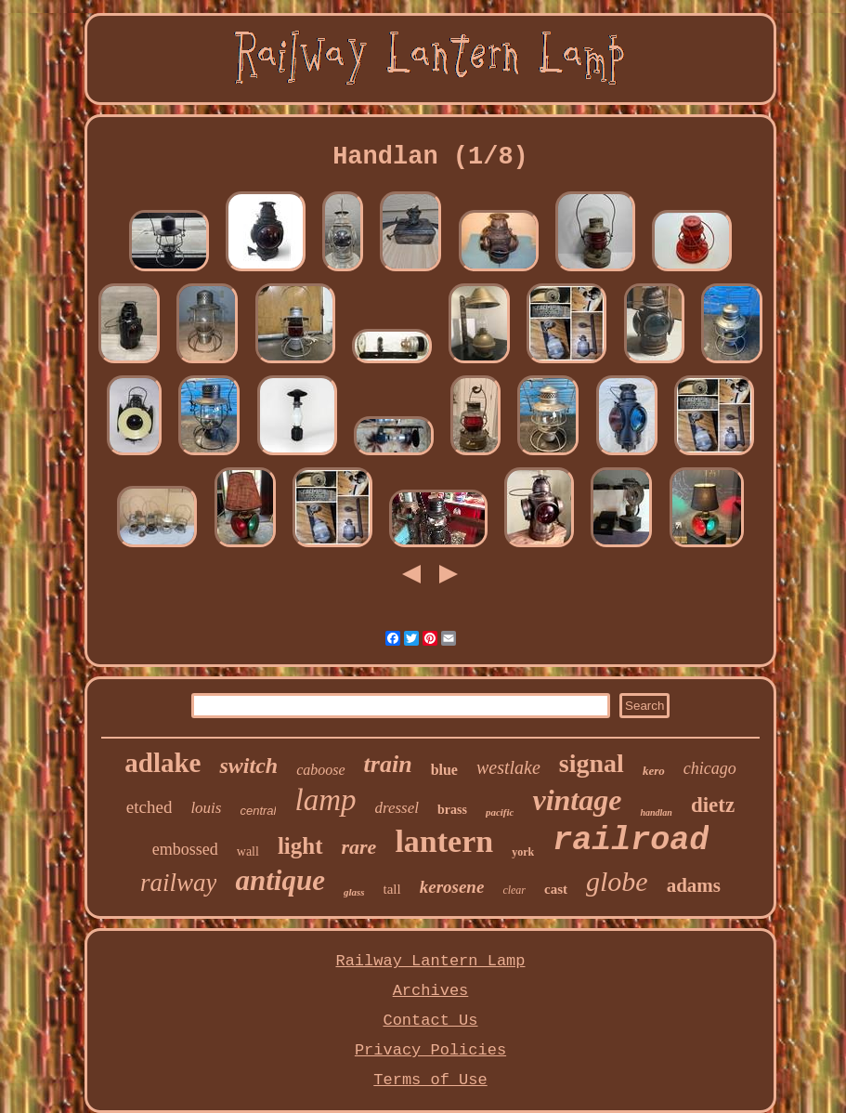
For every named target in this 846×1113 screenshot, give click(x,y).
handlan (655, 812)
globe (617, 881)
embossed (185, 849)
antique (279, 880)
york (523, 851)
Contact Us (430, 1020)
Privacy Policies (430, 1050)
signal (591, 763)
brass (452, 810)
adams (694, 885)
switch (248, 765)
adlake (162, 763)
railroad (631, 840)
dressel (396, 808)
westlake (508, 767)
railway (178, 883)
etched (149, 807)
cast (555, 889)
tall (392, 889)
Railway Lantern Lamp (430, 961)
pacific (500, 812)
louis (205, 808)
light (300, 845)
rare (359, 846)
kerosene (452, 887)
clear (514, 890)
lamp (325, 800)
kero (654, 771)
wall (248, 851)
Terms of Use (430, 1080)
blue (444, 770)
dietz (713, 805)
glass (354, 891)
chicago (709, 768)
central (258, 811)
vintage (576, 800)
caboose (320, 770)
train (388, 764)
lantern (444, 841)
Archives (431, 991)
